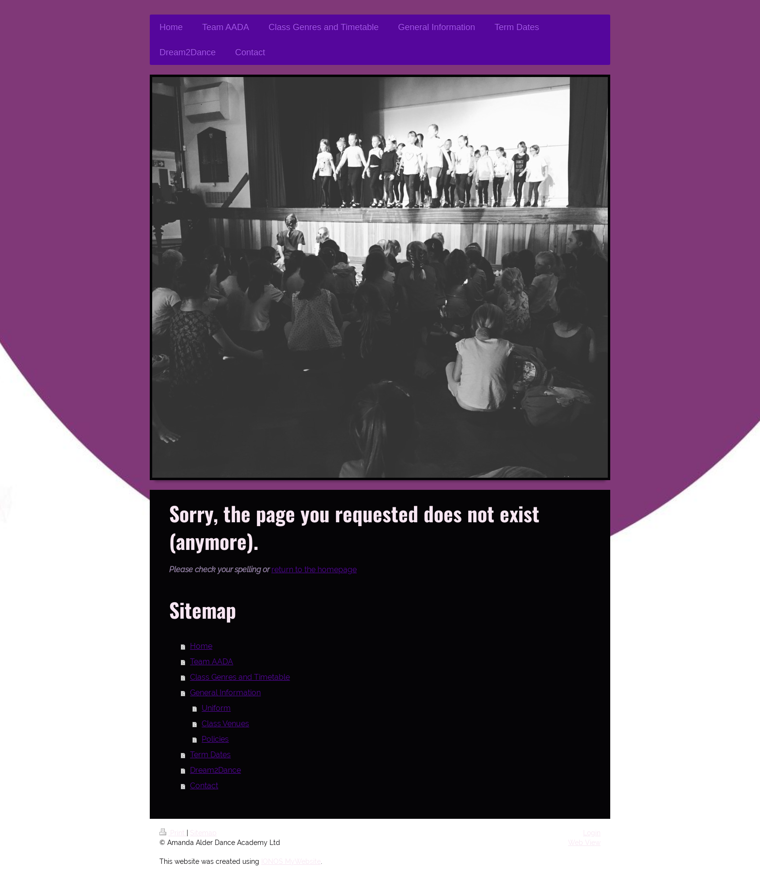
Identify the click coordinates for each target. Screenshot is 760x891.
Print (173, 833)
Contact (204, 785)
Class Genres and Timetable (240, 677)
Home (201, 646)
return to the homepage (314, 569)
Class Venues (225, 723)
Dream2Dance (215, 770)
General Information (225, 692)
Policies (215, 739)
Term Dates (210, 754)
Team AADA (211, 661)
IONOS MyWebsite (291, 861)
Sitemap (203, 833)
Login (592, 833)
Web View (584, 842)
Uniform (216, 708)
